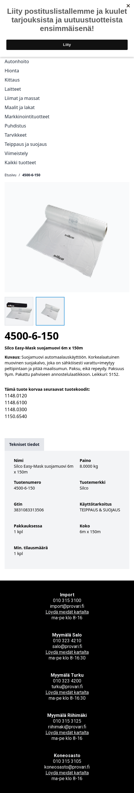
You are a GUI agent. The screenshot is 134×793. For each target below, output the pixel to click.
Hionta (12, 70)
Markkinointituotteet (27, 116)
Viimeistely (16, 153)
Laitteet (13, 89)
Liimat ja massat (22, 98)
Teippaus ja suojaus (26, 144)
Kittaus (12, 80)
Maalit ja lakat (20, 107)
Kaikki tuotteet (20, 162)
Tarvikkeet (16, 135)
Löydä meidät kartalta (67, 612)
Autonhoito (17, 61)
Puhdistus (15, 126)
